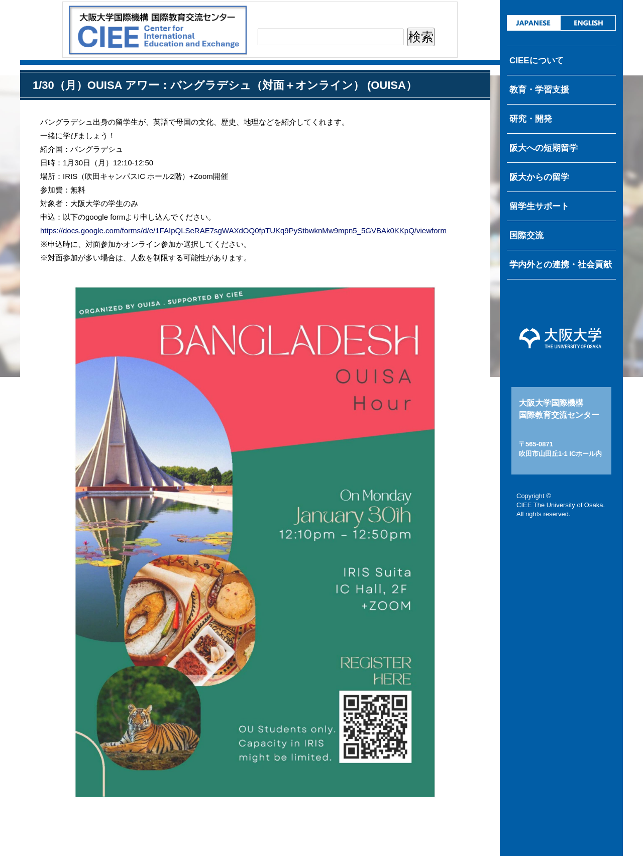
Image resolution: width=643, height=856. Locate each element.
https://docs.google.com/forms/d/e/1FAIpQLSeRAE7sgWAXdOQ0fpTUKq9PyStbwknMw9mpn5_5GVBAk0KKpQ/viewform (243, 230)
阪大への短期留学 (543, 148)
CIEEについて (536, 60)
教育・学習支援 (539, 89)
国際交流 (526, 235)
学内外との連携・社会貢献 (560, 264)
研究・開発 (530, 119)
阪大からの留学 (539, 177)
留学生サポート (539, 206)
